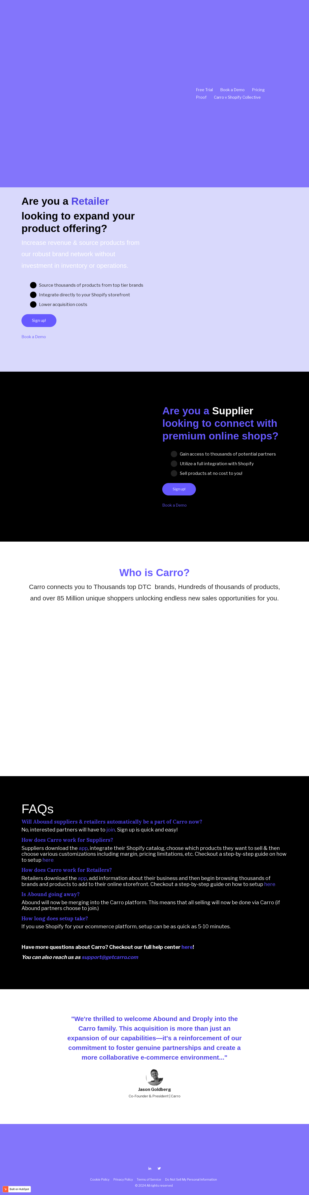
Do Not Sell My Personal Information (191, 1179)
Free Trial (204, 35)
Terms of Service (149, 1179)
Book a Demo (232, 35)
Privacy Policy (123, 1179)
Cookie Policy (100, 1179)
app (83, 848)
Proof (201, 43)
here (48, 860)
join (110, 830)
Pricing (258, 35)
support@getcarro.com (110, 957)
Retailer (90, 201)
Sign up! (39, 320)
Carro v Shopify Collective (237, 43)
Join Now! (37, 134)
